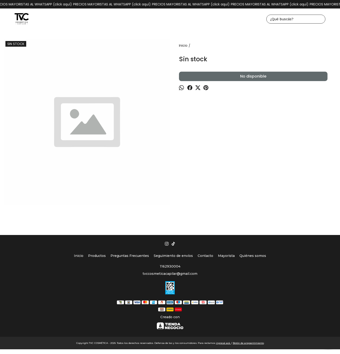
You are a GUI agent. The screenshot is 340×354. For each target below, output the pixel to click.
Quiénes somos (252, 256)
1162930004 (170, 266)
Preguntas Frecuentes (129, 256)
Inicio (78, 256)
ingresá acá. (223, 343)
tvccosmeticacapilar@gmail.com (170, 274)
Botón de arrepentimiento (248, 343)
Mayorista (226, 256)
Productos (97, 256)
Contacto (205, 256)
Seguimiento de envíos (173, 256)
